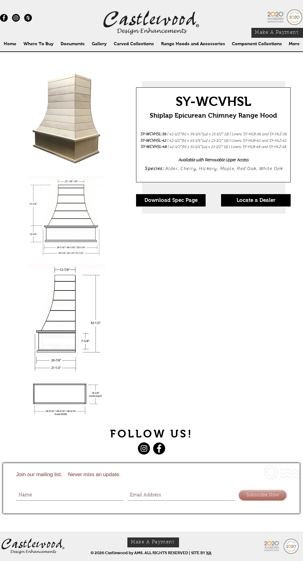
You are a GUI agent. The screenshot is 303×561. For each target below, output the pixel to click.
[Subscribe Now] (263, 495)
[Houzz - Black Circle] (28, 18)
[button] (133, 43)
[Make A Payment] (277, 33)
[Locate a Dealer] (256, 200)
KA (208, 552)
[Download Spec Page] (171, 200)
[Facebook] (159, 448)
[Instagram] (16, 18)
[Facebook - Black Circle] (4, 18)
